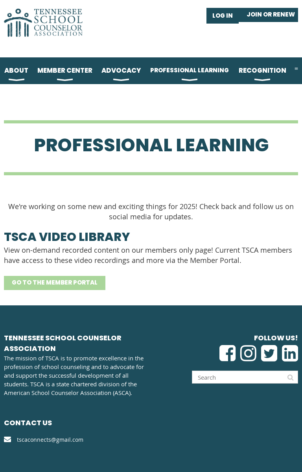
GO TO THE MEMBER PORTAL (55, 282)
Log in (222, 15)
